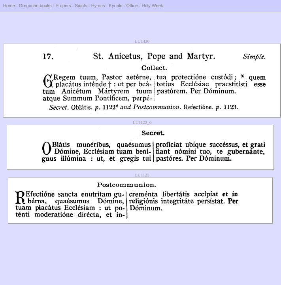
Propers (63, 5)
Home (9, 5)
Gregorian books (35, 5)
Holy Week (152, 5)
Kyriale (115, 5)
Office (132, 5)
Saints (81, 5)
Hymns (98, 5)
